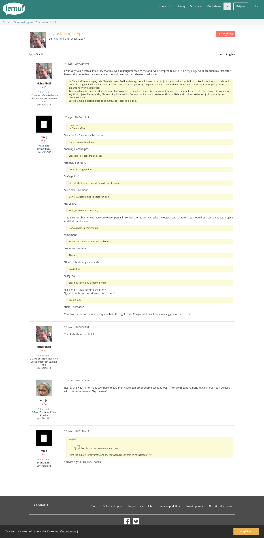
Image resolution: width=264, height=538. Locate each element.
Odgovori (226, 34)
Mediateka (214, 6)
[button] (227, 6)
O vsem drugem (23, 22)
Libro (151, 506)
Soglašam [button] (246, 531)
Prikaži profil (44, 92)
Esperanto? (165, 6)
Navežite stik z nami (220, 506)
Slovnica (195, 6)
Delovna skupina (112, 506)
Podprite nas (135, 506)
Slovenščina (42, 504)
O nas (94, 506)
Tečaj (181, 6)
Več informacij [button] (69, 531)
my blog (191, 71)
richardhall (59, 38)
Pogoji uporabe (195, 506)
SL (256, 6)
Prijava (240, 6)
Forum (6, 22)
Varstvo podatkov (170, 506)
